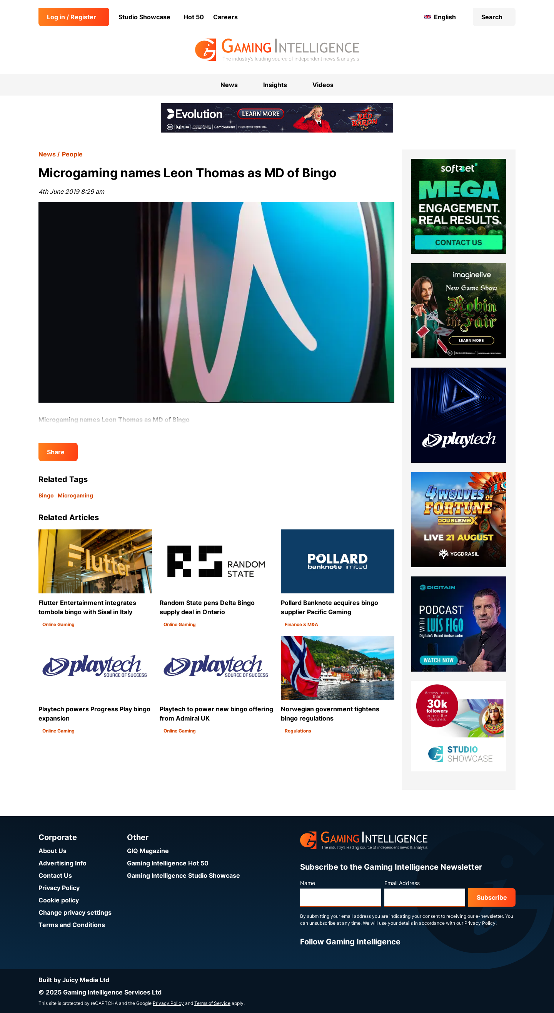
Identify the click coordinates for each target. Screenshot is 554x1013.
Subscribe (492, 897)
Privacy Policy (59, 888)
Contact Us (55, 875)
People (72, 154)
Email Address (402, 883)
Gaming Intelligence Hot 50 (168, 863)
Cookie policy (58, 900)
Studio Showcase (144, 17)
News (47, 154)
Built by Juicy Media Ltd (73, 980)
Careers (225, 17)
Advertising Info (62, 863)
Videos (323, 85)
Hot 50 (194, 17)
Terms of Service (212, 1003)
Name (307, 883)
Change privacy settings (75, 912)
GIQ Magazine (148, 851)
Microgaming (75, 495)
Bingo (46, 495)
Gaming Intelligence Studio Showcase (183, 875)
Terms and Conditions (71, 925)
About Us (52, 851)
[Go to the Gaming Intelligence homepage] (277, 50)
